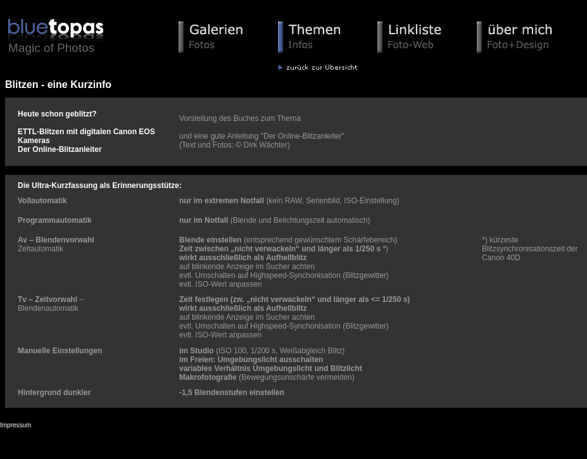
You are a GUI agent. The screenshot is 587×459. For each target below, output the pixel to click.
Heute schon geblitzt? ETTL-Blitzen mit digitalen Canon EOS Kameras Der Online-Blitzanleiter (86, 132)
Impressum (15, 425)
